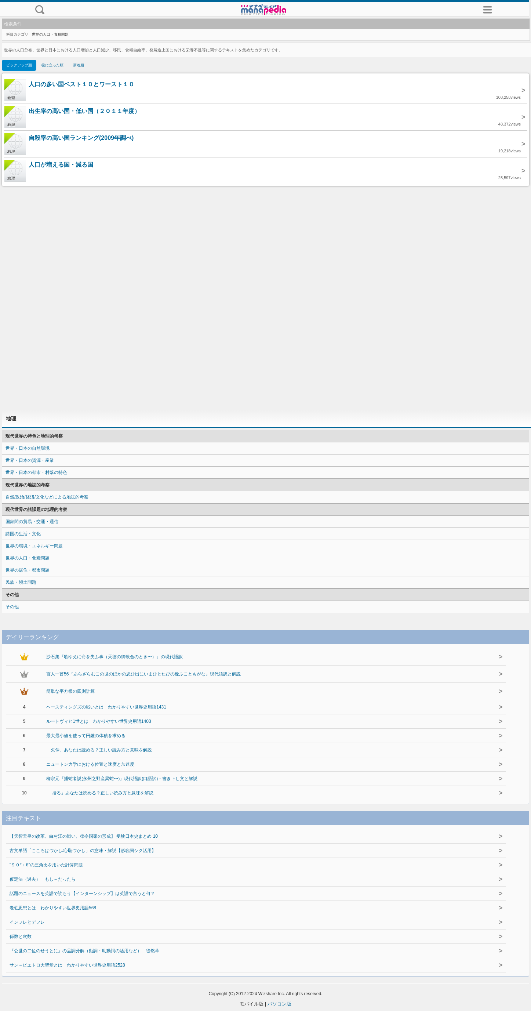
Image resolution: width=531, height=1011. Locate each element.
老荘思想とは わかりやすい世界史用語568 (53, 907)
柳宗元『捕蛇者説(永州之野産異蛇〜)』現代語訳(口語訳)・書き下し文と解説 (121, 778)
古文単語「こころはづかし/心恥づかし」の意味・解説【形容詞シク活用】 (83, 850)
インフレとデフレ (27, 922)
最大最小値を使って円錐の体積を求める (86, 735)
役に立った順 (52, 65)
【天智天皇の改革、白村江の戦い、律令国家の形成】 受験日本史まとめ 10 (84, 836)
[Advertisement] (266, 298)
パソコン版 (279, 1004)
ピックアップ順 (19, 65)
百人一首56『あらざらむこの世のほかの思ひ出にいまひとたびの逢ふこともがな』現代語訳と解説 (143, 674)
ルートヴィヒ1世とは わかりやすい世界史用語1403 (98, 721)
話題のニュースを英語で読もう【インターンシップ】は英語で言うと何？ (82, 893)
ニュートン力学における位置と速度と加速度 (90, 764)
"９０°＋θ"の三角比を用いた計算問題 (46, 864)
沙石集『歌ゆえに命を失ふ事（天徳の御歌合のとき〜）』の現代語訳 (114, 656)
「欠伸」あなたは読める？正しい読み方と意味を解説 (99, 750)
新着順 (78, 65)
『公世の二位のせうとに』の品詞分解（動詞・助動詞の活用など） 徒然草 (84, 950)
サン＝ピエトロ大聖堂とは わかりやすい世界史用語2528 (67, 965)
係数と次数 (21, 936)
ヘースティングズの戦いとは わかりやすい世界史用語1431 (106, 707)
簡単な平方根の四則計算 (70, 691)
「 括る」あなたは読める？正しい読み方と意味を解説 (99, 793)
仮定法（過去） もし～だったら (43, 879)
